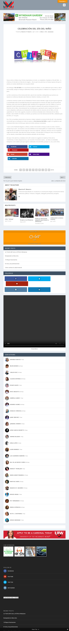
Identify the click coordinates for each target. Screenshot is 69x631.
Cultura (42, 32)
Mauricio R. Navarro (26, 32)
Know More (34, 336)
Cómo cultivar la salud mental (13, 260)
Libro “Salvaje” (9, 211)
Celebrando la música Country (56, 210)
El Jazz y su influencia (26, 212)
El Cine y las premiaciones (12, 256)
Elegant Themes (14, 627)
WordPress (29, 627)
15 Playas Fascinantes (11, 252)
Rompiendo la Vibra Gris (11, 248)
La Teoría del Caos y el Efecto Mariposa (16, 244)
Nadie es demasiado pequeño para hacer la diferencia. (42, 212)
